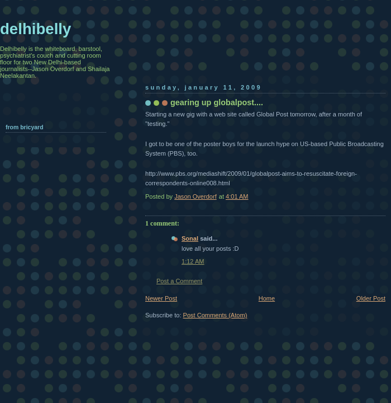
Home (267, 298)
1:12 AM (193, 261)
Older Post (370, 298)
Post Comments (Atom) (215, 315)
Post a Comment (179, 281)
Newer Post (161, 298)
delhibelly (35, 29)
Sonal (190, 238)
